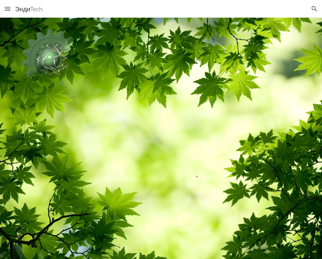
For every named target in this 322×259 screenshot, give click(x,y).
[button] (7, 8)
